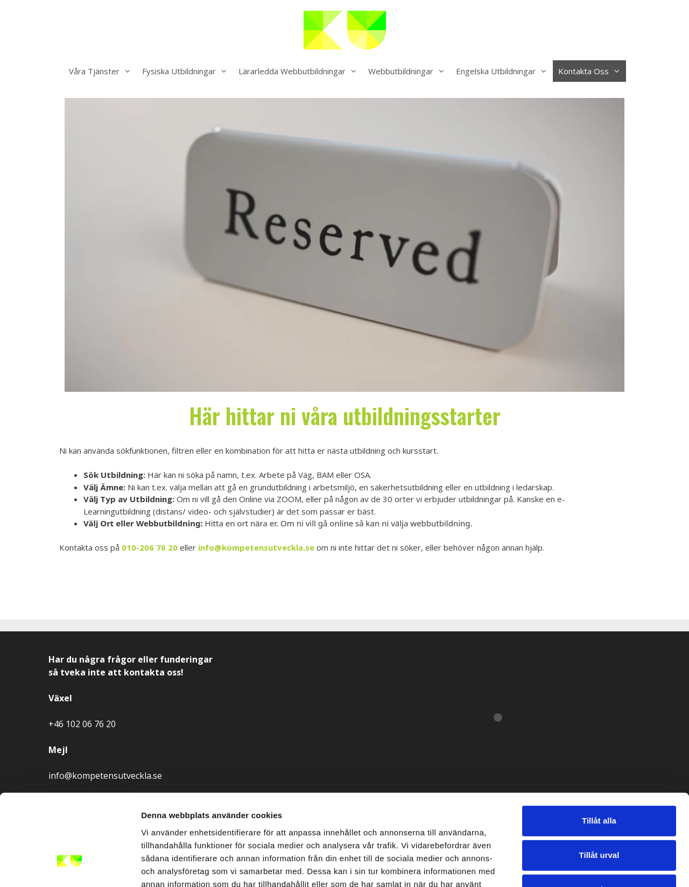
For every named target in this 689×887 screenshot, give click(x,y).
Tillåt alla (599, 746)
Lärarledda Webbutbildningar (300, 71)
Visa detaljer (585, 865)
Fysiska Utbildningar (187, 71)
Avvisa (599, 815)
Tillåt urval (599, 780)
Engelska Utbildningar (504, 71)
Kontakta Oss (592, 71)
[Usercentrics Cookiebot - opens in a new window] (70, 866)
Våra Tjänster (103, 71)
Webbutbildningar (409, 71)
